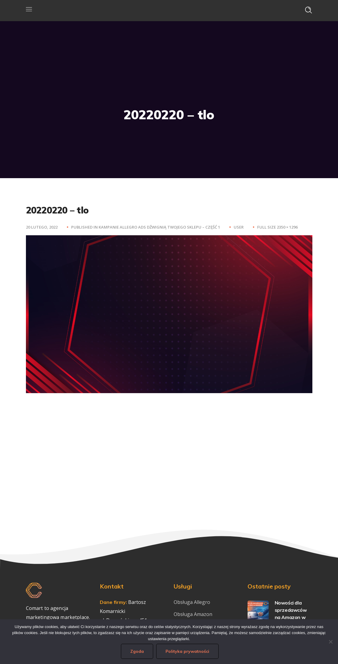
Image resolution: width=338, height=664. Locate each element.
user (239, 227)
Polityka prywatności (188, 652)
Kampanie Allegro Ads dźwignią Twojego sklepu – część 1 (159, 227)
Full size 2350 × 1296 (277, 227)
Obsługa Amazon (193, 614)
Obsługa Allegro (192, 602)
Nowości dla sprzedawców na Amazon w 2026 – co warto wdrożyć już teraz (279, 617)
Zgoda (138, 652)
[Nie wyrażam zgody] (330, 642)
